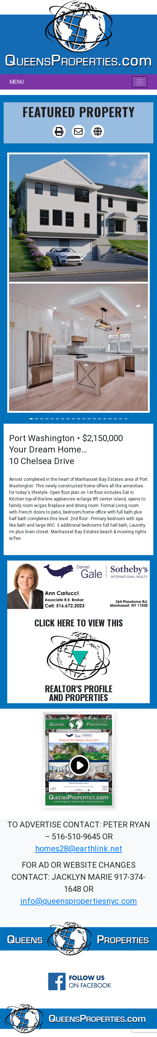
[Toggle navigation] (140, 82)
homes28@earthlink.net (78, 848)
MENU (17, 82)
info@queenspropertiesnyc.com (78, 901)
